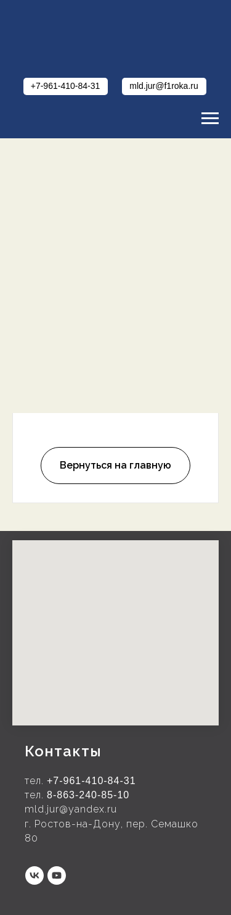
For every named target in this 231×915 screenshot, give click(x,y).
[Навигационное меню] (210, 118)
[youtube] (56, 875)
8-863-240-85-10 (88, 795)
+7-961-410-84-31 (91, 780)
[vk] (34, 875)
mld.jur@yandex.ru (71, 809)
